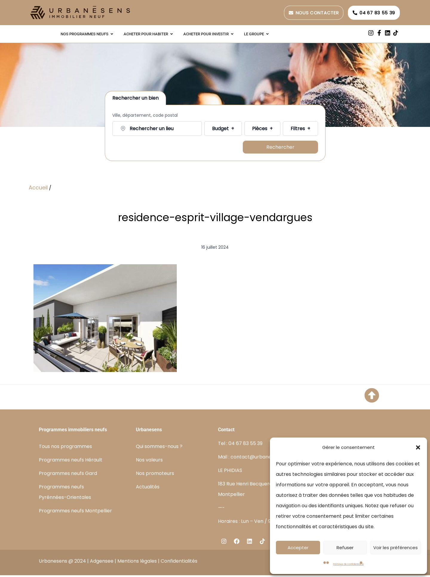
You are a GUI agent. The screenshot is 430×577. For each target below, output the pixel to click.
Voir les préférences (395, 547)
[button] (418, 447)
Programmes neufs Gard (68, 475)
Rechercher (280, 148)
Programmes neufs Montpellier (75, 512)
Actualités (147, 488)
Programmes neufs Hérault (70, 461)
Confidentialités (179, 562)
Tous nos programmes (65, 448)
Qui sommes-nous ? (159, 448)
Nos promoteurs (155, 475)
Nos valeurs (149, 461)
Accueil (38, 189)
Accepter (298, 547)
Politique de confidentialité (348, 564)
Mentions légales (137, 562)
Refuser (345, 547)
